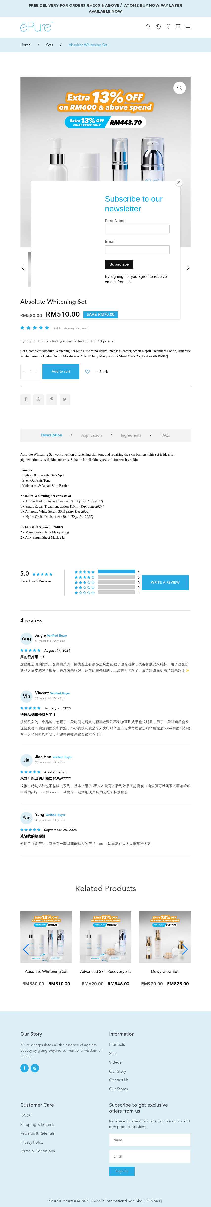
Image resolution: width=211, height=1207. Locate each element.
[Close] (179, 182)
